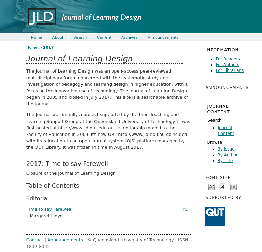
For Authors (227, 64)
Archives (129, 37)
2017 (48, 47)
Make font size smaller (211, 186)
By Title (225, 160)
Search (214, 120)
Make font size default (222, 186)
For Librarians (230, 70)
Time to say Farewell (49, 209)
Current (104, 37)
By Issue (225, 149)
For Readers (228, 59)
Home (36, 37)
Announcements (163, 37)
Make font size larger (233, 186)
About (57, 37)
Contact (34, 239)
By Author (227, 155)
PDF (187, 209)
